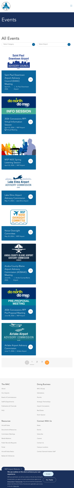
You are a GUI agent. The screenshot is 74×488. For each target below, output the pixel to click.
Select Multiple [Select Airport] (54, 44)
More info (16, 486)
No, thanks (49, 480)
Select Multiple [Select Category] (18, 44)
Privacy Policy (10, 481)
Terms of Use (19, 481)
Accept (48, 474)
